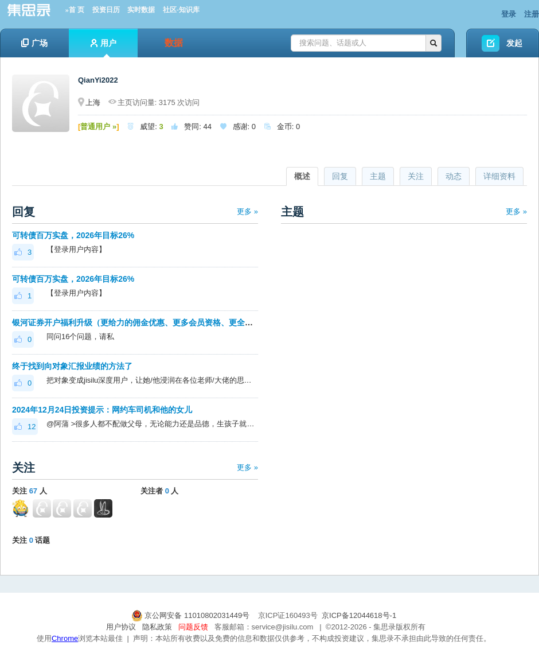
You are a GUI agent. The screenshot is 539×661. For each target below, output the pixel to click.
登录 (508, 14)
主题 (378, 176)
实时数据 (141, 10)
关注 (416, 176)
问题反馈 (193, 627)
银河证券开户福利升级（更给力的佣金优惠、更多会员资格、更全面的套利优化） (156, 322)
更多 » (247, 211)
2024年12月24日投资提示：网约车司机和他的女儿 (102, 409)
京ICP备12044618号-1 (359, 615)
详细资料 (499, 176)
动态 (454, 176)
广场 (34, 43)
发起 (514, 43)
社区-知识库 (181, 10)
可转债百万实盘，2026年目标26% (73, 235)
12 (25, 426)
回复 (340, 176)
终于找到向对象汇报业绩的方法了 (72, 366)
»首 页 (74, 10)
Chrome (65, 638)
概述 (302, 176)
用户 (103, 47)
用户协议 (121, 627)
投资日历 (106, 10)
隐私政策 (157, 627)
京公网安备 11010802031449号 (191, 615)
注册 (531, 14)
